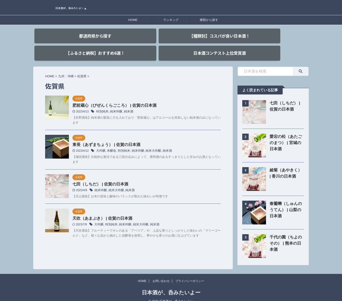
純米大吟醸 (149, 143)
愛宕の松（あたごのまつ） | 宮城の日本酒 (286, 134)
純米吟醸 (114, 103)
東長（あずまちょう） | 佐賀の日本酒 (104, 137)
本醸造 (110, 143)
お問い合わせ (161, 274)
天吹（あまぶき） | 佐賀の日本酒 (100, 211)
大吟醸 (100, 143)
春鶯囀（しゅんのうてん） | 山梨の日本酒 (286, 201)
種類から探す (209, 20)
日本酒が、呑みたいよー (171, 286)
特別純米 (102, 103)
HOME (133, 20)
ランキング (171, 20)
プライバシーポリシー (190, 274)
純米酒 (126, 103)
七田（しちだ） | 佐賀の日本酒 (98, 177)
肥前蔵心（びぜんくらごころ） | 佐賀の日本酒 (112, 97)
